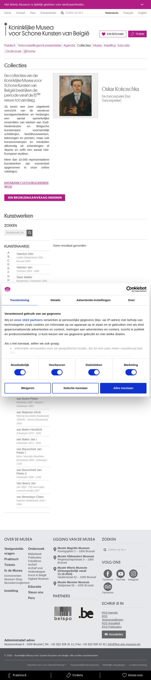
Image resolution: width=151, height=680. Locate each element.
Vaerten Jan (28, 269)
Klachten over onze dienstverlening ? (46, 665)
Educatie (124, 45)
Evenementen (48, 12)
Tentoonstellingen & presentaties (39, 45)
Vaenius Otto (30, 257)
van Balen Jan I (29, 441)
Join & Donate (115, 34)
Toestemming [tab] (19, 300)
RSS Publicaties (112, 626)
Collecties (84, 45)
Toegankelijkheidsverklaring (84, 665)
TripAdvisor (108, 592)
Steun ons (35, 592)
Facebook (108, 579)
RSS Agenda (110, 612)
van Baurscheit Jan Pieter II (29, 473)
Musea (97, 45)
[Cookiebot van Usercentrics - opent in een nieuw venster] (129, 289)
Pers (33, 12)
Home (7, 12)
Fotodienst (34, 561)
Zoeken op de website (62, 13)
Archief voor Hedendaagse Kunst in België (37, 572)
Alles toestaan (123, 388)
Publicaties (34, 557)
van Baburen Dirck (33, 417)
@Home (29, 51)
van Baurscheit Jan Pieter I (32, 456)
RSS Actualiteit (111, 623)
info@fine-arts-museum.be (124, 644)
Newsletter (116, 634)
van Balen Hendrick (29, 431)
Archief (32, 564)
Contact (20, 12)
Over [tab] (131, 300)
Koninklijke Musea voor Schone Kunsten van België (5, 25)
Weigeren (27, 388)
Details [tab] (55, 300)
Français (128, 12)
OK (29, 233)
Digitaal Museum (38, 578)
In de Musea (13, 570)
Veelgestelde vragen (13, 551)
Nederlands (111, 12)
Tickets (140, 34)
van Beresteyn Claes (31, 500)
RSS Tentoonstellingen (112, 618)
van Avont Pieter (30, 402)
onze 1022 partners (28, 320)
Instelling (110, 45)
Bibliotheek (35, 554)
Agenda (69, 45)
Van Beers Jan (31, 487)
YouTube (120, 579)
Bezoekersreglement (16, 582)
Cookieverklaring (138, 665)
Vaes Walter (33, 280)
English (142, 12)
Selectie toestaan (76, 388)
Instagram (133, 579)
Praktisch (10, 45)
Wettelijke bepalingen (114, 665)
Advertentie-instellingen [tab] (93, 300)
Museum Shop (13, 579)
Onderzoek (13, 51)
